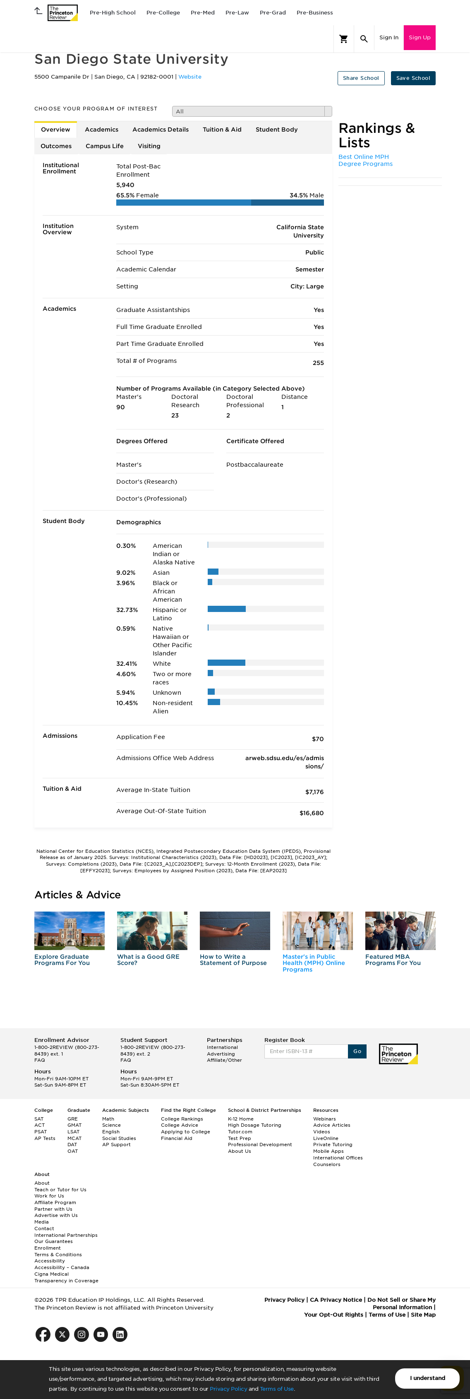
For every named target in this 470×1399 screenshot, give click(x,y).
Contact (44, 1228)
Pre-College (163, 13)
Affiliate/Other (224, 1060)
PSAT (40, 1132)
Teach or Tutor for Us (60, 1190)
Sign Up (420, 37)
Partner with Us (53, 1209)
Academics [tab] (101, 129)
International (222, 1047)
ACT (39, 1125)
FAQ (39, 1060)
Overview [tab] (55, 129)
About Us (239, 1151)
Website (189, 77)
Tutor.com (240, 1132)
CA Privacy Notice (336, 1300)
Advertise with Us (56, 1215)
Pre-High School (113, 13)
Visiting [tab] (149, 146)
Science (111, 1125)
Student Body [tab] (277, 129)
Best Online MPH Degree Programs (365, 161)
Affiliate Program (55, 1202)
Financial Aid (176, 1138)
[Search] (364, 39)
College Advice (179, 1125)
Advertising (221, 1054)
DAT (72, 1144)
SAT (38, 1119)
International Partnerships (66, 1235)
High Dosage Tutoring (254, 1125)
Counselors (327, 1164)
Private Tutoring (332, 1144)
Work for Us (49, 1196)
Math (108, 1119)
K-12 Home (241, 1119)
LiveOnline (325, 1138)
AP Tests (44, 1138)
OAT (72, 1151)
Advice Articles (331, 1125)
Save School (413, 78)
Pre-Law (237, 13)
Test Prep (239, 1138)
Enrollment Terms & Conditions (58, 1251)
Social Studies (119, 1138)
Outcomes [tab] (56, 146)
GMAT (74, 1125)
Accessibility (49, 1261)
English (111, 1132)
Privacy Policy (228, 1389)
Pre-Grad (273, 13)
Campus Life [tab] (105, 146)
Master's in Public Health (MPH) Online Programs (314, 963)
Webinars (324, 1119)
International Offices (338, 1158)
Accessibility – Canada (61, 1267)
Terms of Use (277, 1389)
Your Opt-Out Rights (333, 1315)
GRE (72, 1119)
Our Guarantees (53, 1241)
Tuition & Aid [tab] (222, 129)
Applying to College (185, 1132)
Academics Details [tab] (160, 129)
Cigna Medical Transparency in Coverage (66, 1277)
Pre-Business (315, 13)
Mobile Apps (328, 1151)
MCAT (74, 1138)
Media (41, 1222)
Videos (321, 1132)
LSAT (73, 1132)
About (42, 1183)
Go (357, 1051)
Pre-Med (203, 13)
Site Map (423, 1315)
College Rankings (182, 1119)
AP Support (116, 1144)
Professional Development (260, 1144)
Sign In (388, 37)
